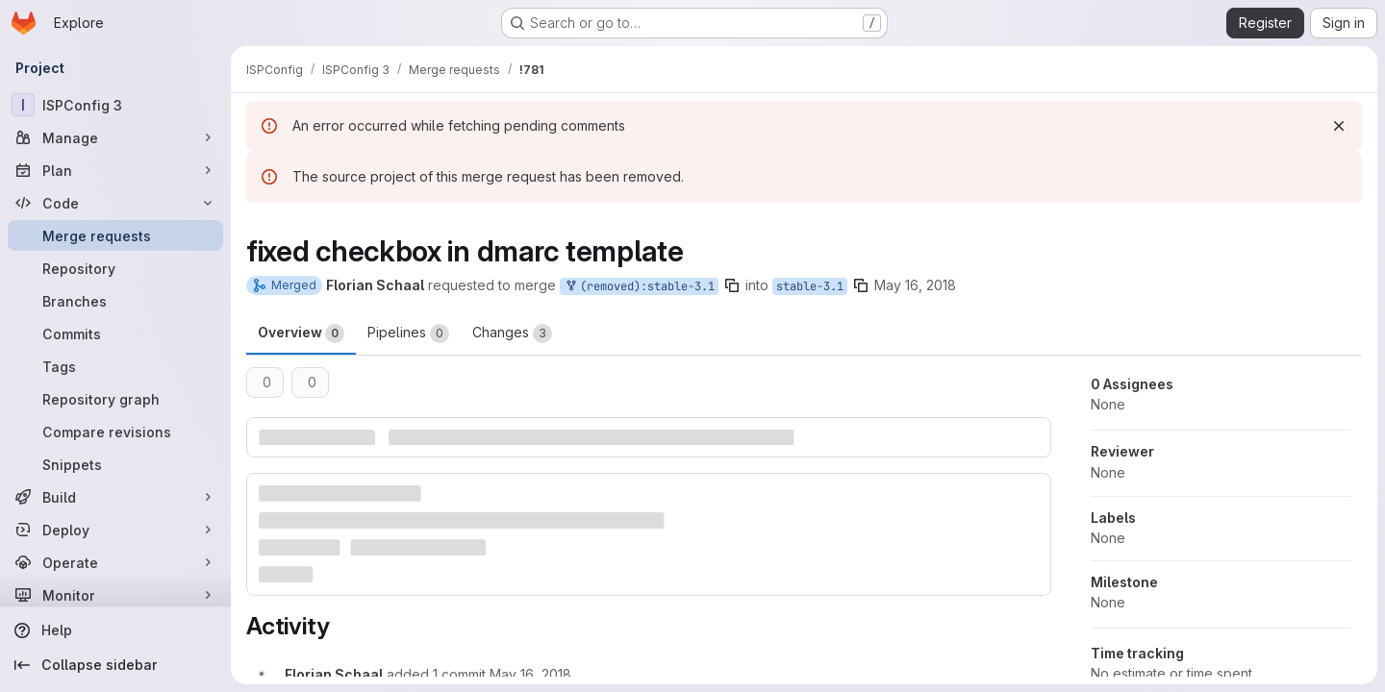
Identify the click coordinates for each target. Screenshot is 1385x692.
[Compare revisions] (115, 431)
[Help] (115, 630)
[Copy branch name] (731, 285)
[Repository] (115, 268)
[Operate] (115, 562)
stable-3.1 (810, 286)
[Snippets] (115, 464)
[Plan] (115, 170)
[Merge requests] (115, 235)
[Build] (115, 497)
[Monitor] (115, 595)
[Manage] (115, 137)
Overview (301, 333)
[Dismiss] (1338, 125)
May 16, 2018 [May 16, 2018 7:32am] (915, 285)
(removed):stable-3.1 (639, 287)
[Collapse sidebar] (115, 665)
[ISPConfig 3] (115, 104)
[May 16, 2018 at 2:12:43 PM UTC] (530, 674)
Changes (512, 333)
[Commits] (115, 333)
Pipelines (408, 333)
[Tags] (115, 366)
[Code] (115, 202)
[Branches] (115, 300)
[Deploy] (115, 529)
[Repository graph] (115, 398)
